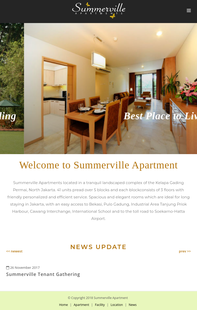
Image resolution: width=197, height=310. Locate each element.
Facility (100, 305)
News (133, 305)
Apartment (81, 305)
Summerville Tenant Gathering (43, 274)
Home (63, 305)
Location (117, 305)
